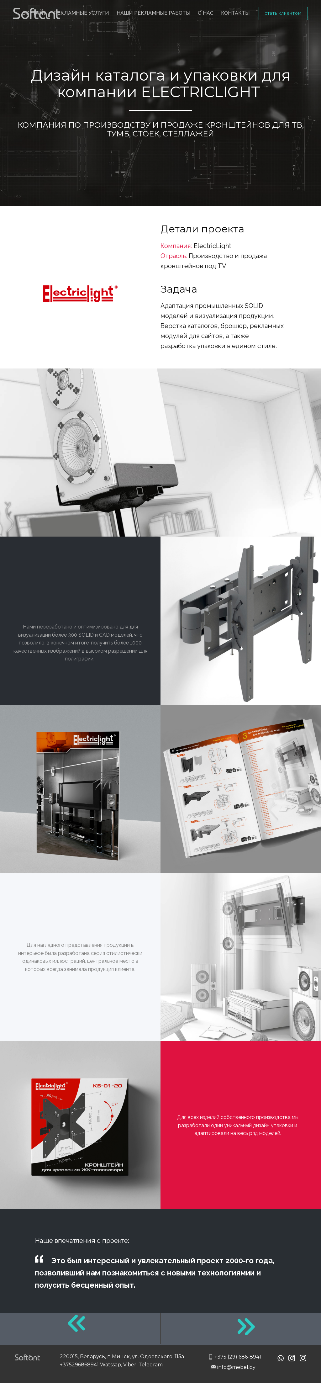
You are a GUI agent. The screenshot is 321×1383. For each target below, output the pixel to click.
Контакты (235, 13)
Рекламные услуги (81, 13)
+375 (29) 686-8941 (234, 1357)
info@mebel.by (233, 1367)
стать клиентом (283, 13)
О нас (205, 13)
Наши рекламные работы (153, 13)
